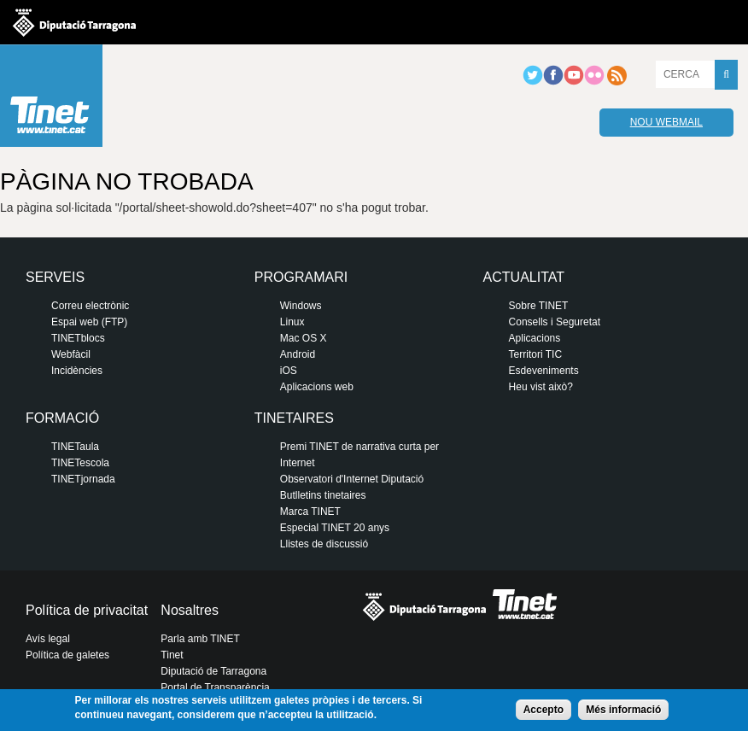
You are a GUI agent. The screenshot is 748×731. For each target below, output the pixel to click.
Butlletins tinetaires (323, 495)
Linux (292, 322)
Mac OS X (303, 338)
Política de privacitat (87, 610)
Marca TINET (310, 512)
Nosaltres (190, 610)
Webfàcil (71, 354)
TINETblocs (78, 338)
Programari (301, 277)
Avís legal (48, 639)
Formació (62, 418)
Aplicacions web (317, 387)
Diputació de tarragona (74, 22)
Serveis (55, 277)
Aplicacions (535, 338)
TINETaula (75, 447)
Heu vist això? (541, 387)
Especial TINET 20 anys (334, 528)
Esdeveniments (544, 371)
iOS (288, 371)
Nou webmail (666, 122)
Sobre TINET (539, 306)
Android (297, 354)
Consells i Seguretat (554, 322)
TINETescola (80, 463)
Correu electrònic (90, 306)
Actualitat (523, 277)
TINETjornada (83, 479)
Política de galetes (67, 655)
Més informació (623, 710)
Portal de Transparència (215, 687)
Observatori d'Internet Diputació (352, 479)
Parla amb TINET (200, 639)
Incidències (76, 371)
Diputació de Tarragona (213, 671)
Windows (301, 306)
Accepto (543, 710)
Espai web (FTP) (89, 322)
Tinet (172, 655)
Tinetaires (294, 418)
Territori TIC (535, 354)
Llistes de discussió (324, 544)
